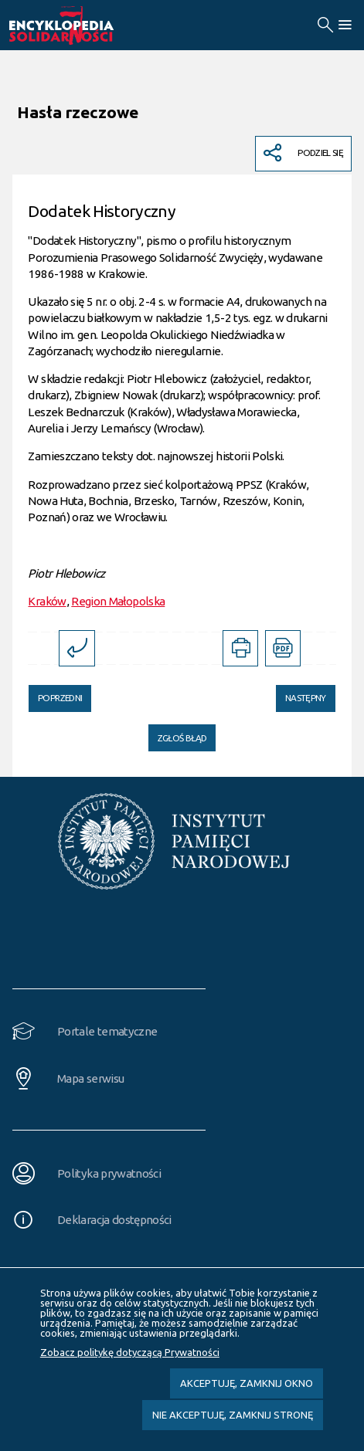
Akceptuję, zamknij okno (246, 1383)
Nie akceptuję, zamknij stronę (232, 1414)
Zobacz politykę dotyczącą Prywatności (129, 1352)
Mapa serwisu (90, 1078)
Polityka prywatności (109, 1173)
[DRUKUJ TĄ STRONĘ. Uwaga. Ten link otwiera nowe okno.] (240, 648)
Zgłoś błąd (182, 738)
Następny (300, 694)
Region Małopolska (118, 601)
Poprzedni (55, 694)
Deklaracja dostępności (114, 1219)
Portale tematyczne (107, 1031)
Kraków (47, 601)
